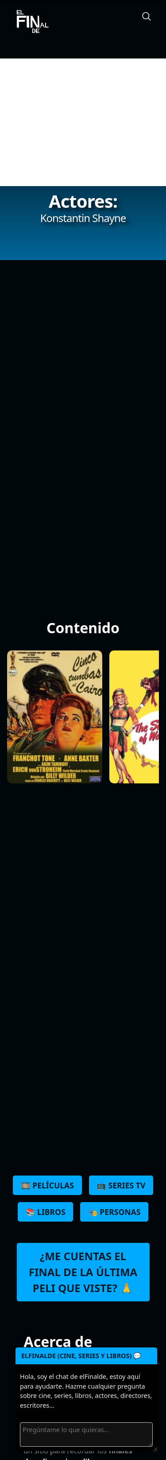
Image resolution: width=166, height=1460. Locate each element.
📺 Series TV (121, 1185)
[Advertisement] (83, 122)
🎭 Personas (114, 1212)
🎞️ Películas (47, 1185)
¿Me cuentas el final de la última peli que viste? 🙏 (83, 1272)
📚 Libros (46, 1212)
